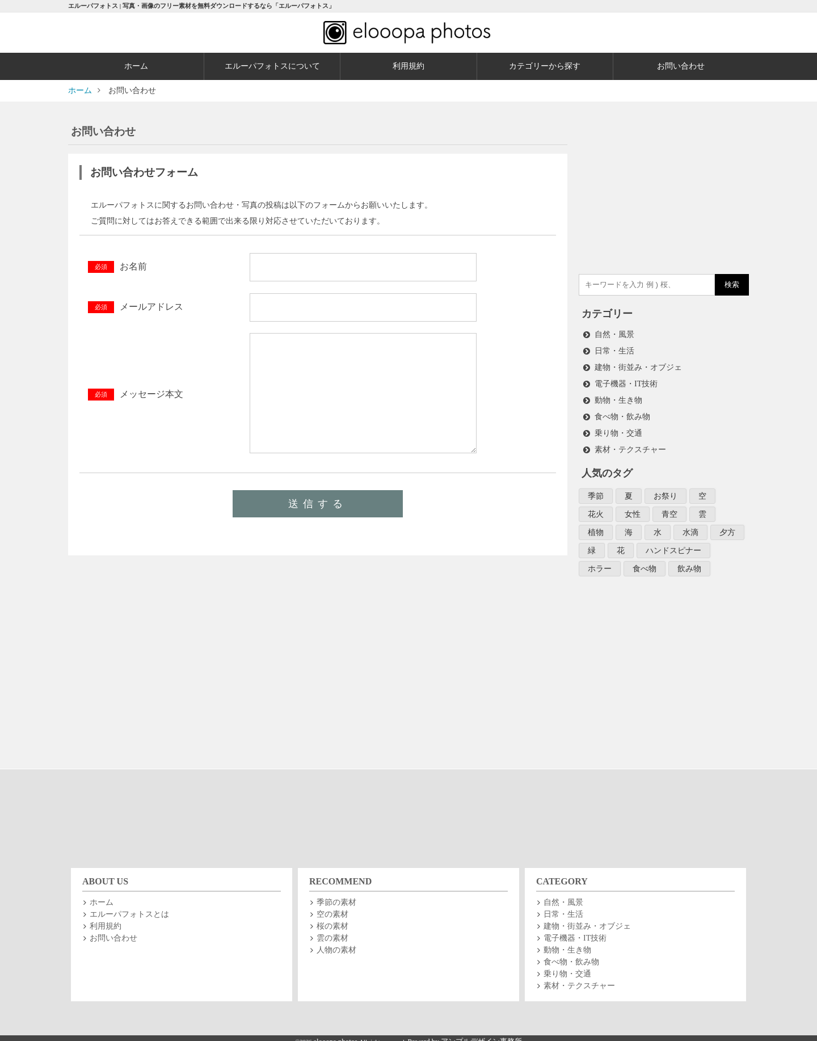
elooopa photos (336, 1034)
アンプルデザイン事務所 (481, 1034)
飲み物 (689, 561)
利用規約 (408, 66)
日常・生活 (614, 349)
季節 (596, 491)
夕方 (727, 526)
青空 (669, 508)
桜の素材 (332, 918)
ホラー (600, 561)
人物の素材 (336, 942)
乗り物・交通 (618, 429)
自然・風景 (614, 334)
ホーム (136, 66)
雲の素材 (332, 930)
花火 (596, 508)
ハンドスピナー (673, 544)
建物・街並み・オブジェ (638, 365)
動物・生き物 (618, 397)
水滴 (690, 526)
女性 (633, 508)
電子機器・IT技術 (626, 381)
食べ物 (644, 561)
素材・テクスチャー (630, 445)
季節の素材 (336, 895)
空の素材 (332, 907)
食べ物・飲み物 (622, 413)
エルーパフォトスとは (129, 907)
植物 (596, 526)
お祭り (665, 491)
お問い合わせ (681, 66)
